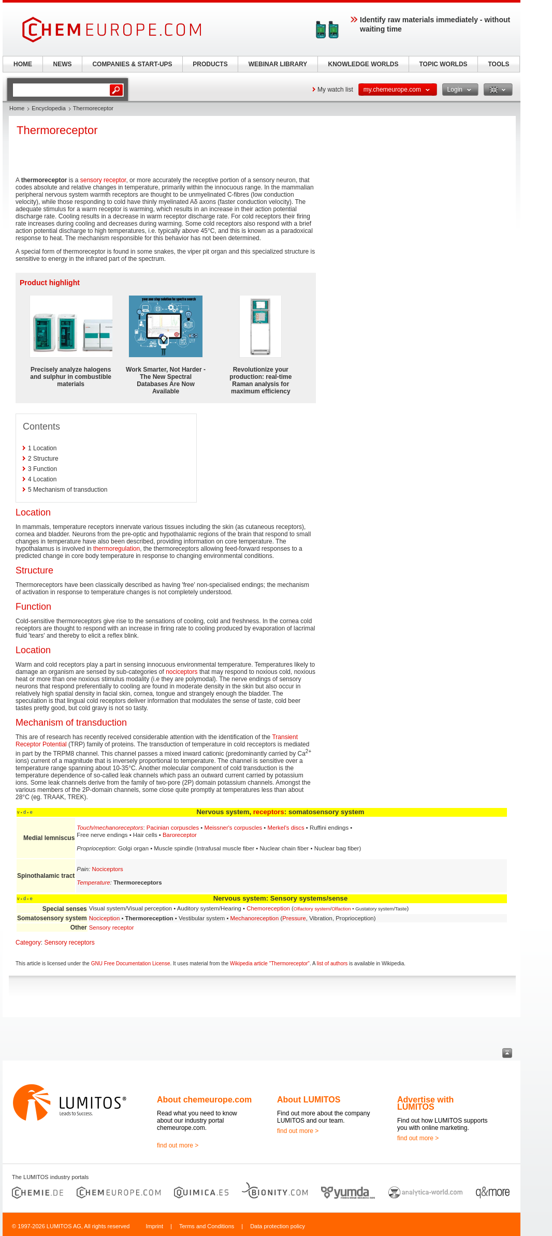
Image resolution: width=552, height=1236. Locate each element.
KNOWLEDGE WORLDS (363, 64)
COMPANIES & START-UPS (132, 64)
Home (16, 108)
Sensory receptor (111, 927)
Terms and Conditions (206, 1226)
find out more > (177, 1145)
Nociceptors (107, 869)
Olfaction (341, 908)
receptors (268, 812)
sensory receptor (103, 180)
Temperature (93, 882)
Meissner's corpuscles (233, 828)
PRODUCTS (210, 64)
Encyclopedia (48, 108)
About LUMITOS (308, 1099)
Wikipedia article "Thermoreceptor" (270, 963)
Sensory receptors (69, 942)
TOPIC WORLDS (443, 64)
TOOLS (498, 64)
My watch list (335, 89)
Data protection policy (277, 1226)
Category (28, 942)
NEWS (62, 64)
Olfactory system (312, 908)
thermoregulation (116, 548)
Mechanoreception (254, 918)
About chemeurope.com (204, 1099)
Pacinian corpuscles (173, 828)
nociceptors (181, 671)
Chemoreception (268, 908)
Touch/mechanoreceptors (110, 828)
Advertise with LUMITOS (425, 1103)
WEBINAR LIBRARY (278, 64)
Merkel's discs (285, 828)
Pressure (294, 918)
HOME (22, 64)
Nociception (104, 918)
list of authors (332, 963)
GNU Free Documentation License (130, 963)
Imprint (154, 1226)
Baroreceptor (180, 835)
